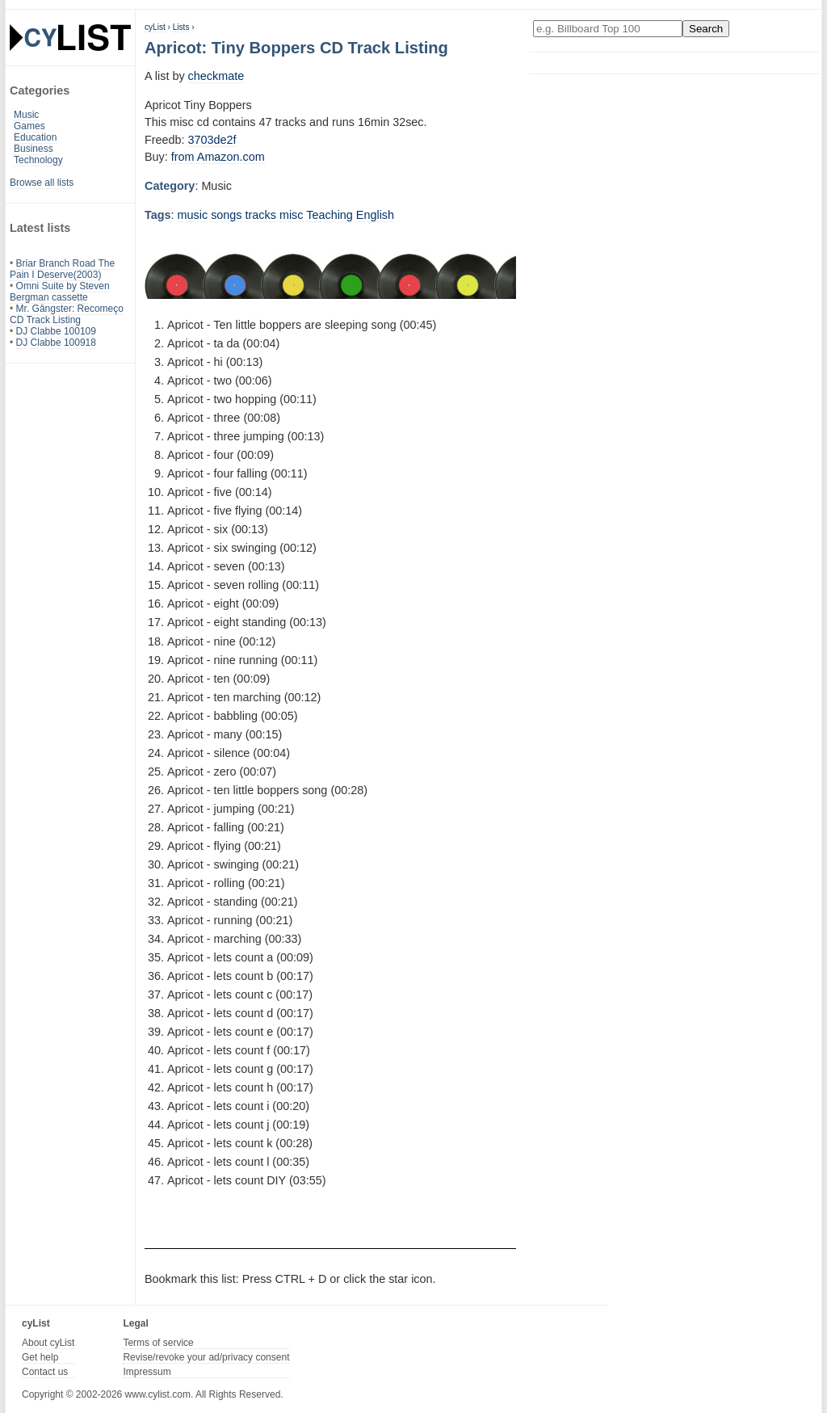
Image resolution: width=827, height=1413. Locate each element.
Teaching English (350, 214)
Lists (181, 27)
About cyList (48, 1342)
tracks (261, 214)
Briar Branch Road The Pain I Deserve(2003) (62, 269)
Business (33, 148)
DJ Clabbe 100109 (56, 331)
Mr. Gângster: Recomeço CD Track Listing (67, 314)
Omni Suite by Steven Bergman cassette (60, 291)
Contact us (45, 1371)
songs (226, 214)
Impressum (146, 1371)
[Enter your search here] (607, 28)
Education (35, 137)
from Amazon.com (218, 156)
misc (291, 214)
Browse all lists (41, 182)
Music (26, 114)
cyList (155, 27)
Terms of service (158, 1342)
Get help (40, 1357)
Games (29, 126)
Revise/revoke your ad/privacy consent (206, 1357)
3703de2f (212, 139)
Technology (38, 160)
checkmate (216, 75)
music (193, 214)
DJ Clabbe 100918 (56, 342)
